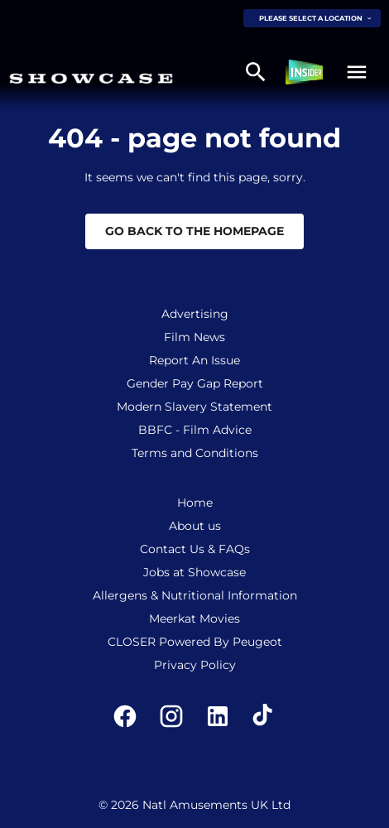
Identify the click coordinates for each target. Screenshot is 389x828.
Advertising (194, 313)
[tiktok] (264, 716)
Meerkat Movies (194, 618)
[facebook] (125, 716)
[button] (356, 72)
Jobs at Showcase (194, 572)
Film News (194, 337)
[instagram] (171, 716)
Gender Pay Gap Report (195, 383)
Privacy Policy (195, 664)
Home (195, 502)
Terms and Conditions (195, 452)
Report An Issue (194, 360)
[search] (256, 72)
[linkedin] (217, 716)
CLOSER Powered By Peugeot (195, 641)
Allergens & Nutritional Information (195, 595)
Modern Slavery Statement (194, 406)
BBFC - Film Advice (195, 429)
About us (195, 525)
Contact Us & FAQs (195, 549)
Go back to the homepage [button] (194, 231)
